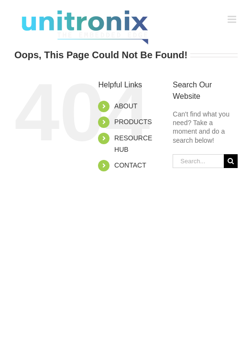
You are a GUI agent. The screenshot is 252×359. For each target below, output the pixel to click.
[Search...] (198, 161)
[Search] (231, 161)
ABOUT (125, 106)
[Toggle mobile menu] (233, 19)
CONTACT (130, 165)
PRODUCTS (133, 122)
